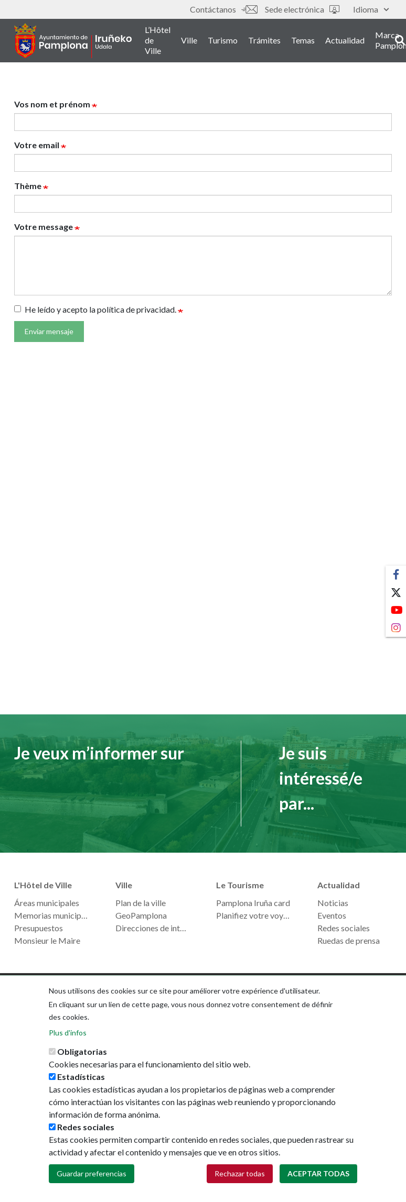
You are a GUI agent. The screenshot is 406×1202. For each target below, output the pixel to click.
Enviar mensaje (49, 331)
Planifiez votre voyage (253, 915)
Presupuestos (38, 928)
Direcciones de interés (152, 928)
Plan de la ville (140, 903)
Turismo (228, 41)
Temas (308, 41)
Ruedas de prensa (348, 940)
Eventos (331, 915)
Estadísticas (81, 1082)
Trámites (270, 41)
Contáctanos (223, 9)
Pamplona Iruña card (253, 903)
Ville (195, 41)
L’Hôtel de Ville (163, 41)
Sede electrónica (302, 9)
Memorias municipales (51, 915)
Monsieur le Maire (47, 940)
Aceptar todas (318, 1178)
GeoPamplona (141, 915)
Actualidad (350, 41)
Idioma (371, 9)
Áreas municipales (46, 903)
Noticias (332, 903)
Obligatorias (82, 1057)
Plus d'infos (68, 1037)
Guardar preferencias (91, 1178)
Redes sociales (343, 928)
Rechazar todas (240, 1178)
